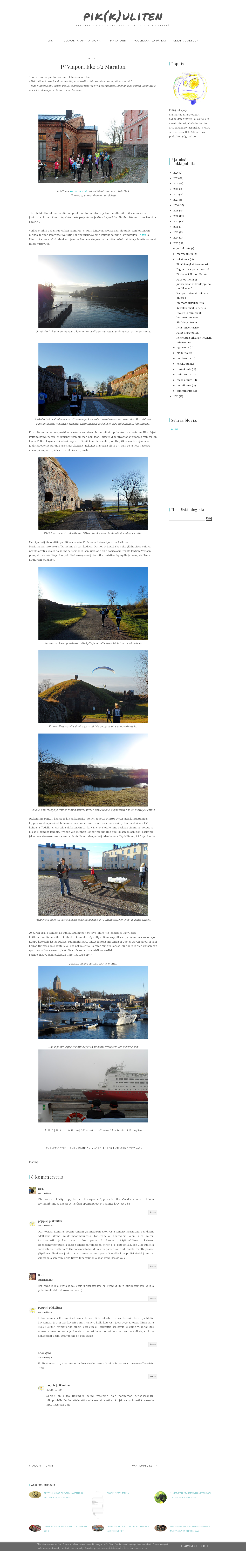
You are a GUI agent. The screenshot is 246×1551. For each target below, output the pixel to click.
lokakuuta (183, 260)
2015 (176, 233)
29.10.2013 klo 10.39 (54, 1390)
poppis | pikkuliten (50, 1221)
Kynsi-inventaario (187, 328)
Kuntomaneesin (78, 191)
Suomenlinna (79, 1148)
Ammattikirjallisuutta (190, 303)
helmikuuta (184, 386)
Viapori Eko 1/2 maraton (109, 1148)
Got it (205, 1546)
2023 (176, 189)
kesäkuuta (183, 364)
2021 (175, 200)
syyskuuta (183, 348)
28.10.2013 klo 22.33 (45, 1280)
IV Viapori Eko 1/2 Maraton (192, 275)
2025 (176, 178)
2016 (176, 227)
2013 (175, 243)
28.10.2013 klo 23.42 (45, 1312)
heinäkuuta (184, 359)
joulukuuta (183, 249)
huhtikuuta (184, 375)
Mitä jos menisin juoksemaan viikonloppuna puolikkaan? (193, 284)
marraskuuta (185, 254)
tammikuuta (184, 391)
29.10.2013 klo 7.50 (45, 1358)
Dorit (41, 1276)
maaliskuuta (184, 380)
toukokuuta (184, 369)
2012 (175, 397)
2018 (176, 216)
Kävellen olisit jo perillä (191, 308)
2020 (176, 205)
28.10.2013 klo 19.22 (45, 1193)
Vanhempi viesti (143, 1465)
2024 (176, 184)
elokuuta (182, 353)
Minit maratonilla (187, 333)
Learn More (189, 1546)
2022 (176, 195)
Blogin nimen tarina (118, 1493)
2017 (176, 222)
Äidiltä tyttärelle (186, 323)
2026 (176, 173)
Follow (174, 429)
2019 (176, 211)
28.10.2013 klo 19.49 (45, 1225)
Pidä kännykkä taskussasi (192, 265)
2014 (176, 238)
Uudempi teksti (42, 1465)
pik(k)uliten (123, 14)
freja (40, 1189)
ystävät (134, 1148)
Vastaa (153, 1212)
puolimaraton (56, 1148)
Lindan (142, 235)
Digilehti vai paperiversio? (192, 270)
